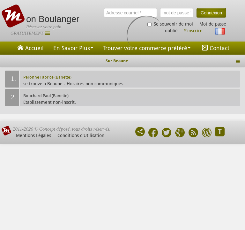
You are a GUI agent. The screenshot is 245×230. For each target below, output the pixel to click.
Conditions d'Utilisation (80, 135)
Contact (214, 47)
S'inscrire (193, 30)
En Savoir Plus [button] (73, 48)
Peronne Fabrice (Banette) (47, 77)
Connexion (211, 12)
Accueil (30, 47)
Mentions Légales (33, 135)
